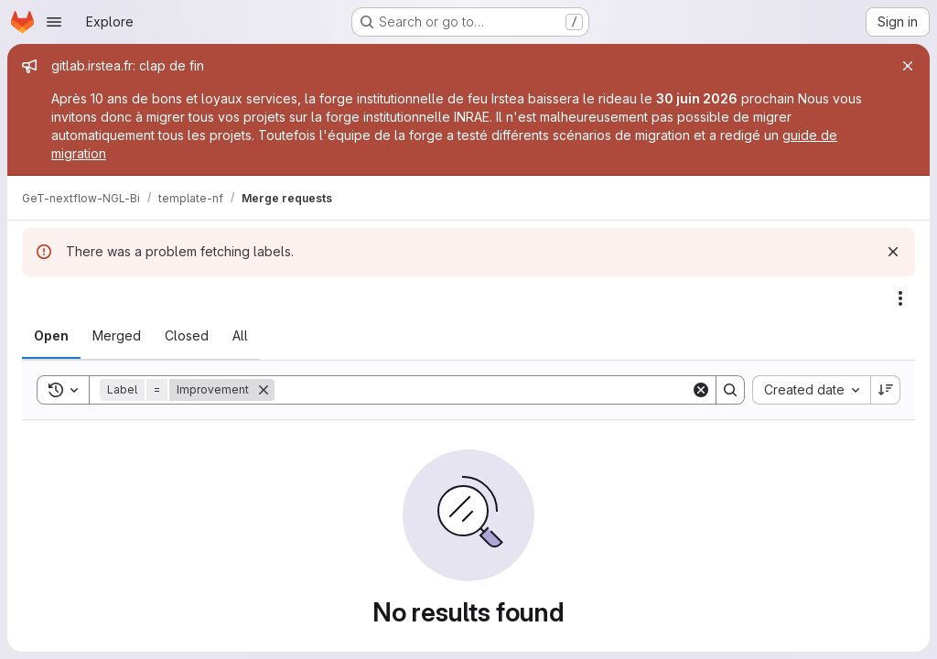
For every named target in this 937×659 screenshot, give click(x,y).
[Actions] (900, 298)
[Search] (482, 390)
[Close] (908, 66)
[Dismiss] (893, 252)
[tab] (51, 336)
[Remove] (264, 390)
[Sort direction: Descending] (885, 390)
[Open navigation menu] (54, 22)
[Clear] (701, 390)
